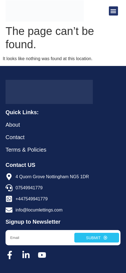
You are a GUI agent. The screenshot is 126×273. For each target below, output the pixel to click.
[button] (113, 11)
